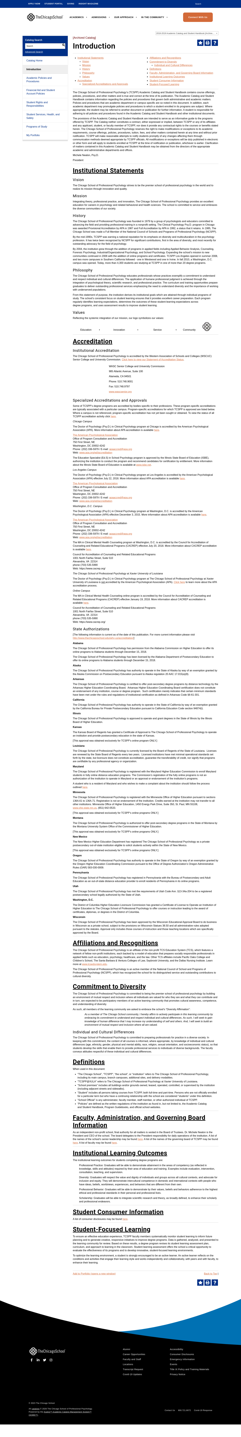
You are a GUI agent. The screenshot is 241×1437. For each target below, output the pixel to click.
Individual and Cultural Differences (173, 65)
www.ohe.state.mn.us (85, 808)
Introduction (33, 69)
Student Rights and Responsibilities (37, 104)
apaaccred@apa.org (120, 449)
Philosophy (88, 73)
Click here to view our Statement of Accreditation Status (153, 359)
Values (86, 76)
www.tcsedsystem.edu (94, 964)
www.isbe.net (143, 464)
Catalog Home (34, 60)
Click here (179, 582)
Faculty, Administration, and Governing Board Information (181, 73)
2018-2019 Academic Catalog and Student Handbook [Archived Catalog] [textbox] (187, 33)
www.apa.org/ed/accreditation (95, 452)
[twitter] (45, 1360)
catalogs (36, 1409)
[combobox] (187, 33)
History (86, 69)
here (113, 416)
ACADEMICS (79, 17)
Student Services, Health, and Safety (43, 116)
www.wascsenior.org (120, 391)
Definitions (155, 69)
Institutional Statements (91, 58)
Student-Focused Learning (164, 84)
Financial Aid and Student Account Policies (40, 92)
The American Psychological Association (95, 435)
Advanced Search (34, 52)
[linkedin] (39, 1360)
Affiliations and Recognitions (165, 58)
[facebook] (32, 1360)
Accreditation (85, 80)
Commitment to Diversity (163, 61)
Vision (85, 61)
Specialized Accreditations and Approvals (105, 84)
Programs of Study (36, 126)
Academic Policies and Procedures (39, 80)
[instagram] (51, 1360)
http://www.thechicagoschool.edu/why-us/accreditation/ (103, 638)
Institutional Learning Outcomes (167, 76)
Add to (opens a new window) (94, 1273)
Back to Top (210, 1273)
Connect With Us (197, 17)
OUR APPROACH (125, 17)
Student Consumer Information (167, 80)
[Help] (215, 43)
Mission (86, 65)
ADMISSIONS (100, 17)
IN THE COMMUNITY (154, 17)
